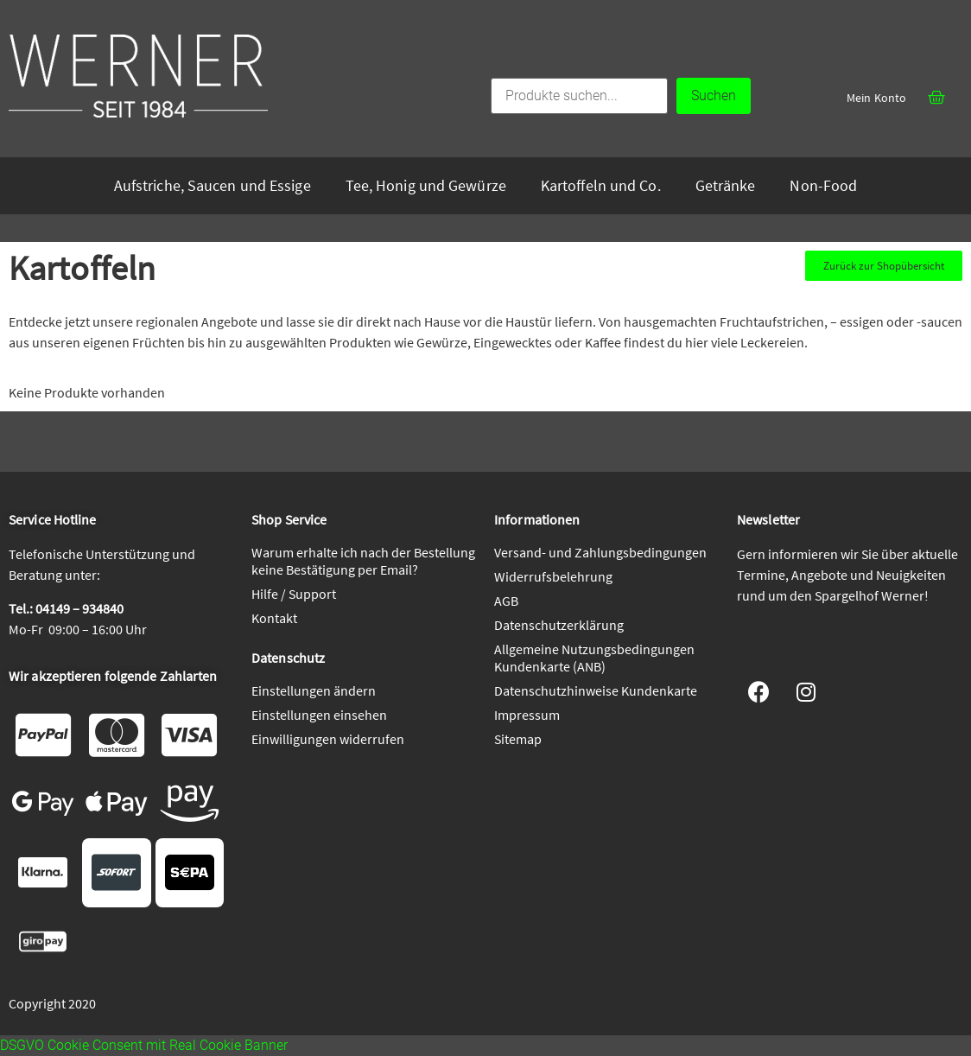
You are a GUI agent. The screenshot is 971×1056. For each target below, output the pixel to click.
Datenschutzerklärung (559, 624)
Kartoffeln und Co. (601, 185)
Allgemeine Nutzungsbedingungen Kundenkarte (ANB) (594, 657)
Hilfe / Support (293, 593)
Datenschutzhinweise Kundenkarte (595, 690)
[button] (883, 266)
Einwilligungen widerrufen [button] (327, 738)
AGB (506, 600)
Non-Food (823, 185)
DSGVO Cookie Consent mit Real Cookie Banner (144, 1045)
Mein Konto (876, 97)
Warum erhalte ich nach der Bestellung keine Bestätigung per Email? (363, 561)
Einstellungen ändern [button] (313, 690)
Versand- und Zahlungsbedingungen (600, 552)
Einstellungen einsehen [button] (319, 714)
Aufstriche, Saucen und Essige (212, 185)
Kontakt (274, 618)
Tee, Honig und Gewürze (426, 185)
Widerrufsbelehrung (553, 576)
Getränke (725, 185)
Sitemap (518, 738)
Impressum (527, 714)
